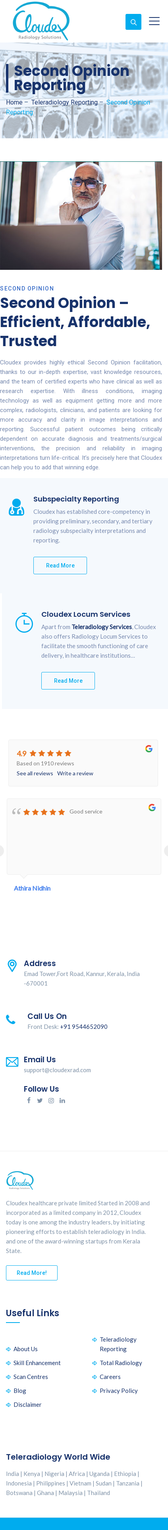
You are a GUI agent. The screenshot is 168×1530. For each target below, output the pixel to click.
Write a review (75, 773)
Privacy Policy (119, 1390)
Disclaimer (28, 1404)
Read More (60, 565)
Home (14, 102)
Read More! (32, 1273)
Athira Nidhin (32, 888)
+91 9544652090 (84, 1026)
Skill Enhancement (37, 1362)
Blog (20, 1390)
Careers (110, 1376)
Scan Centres (31, 1376)
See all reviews (35, 773)
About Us (26, 1348)
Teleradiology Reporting (118, 1344)
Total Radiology (121, 1362)
